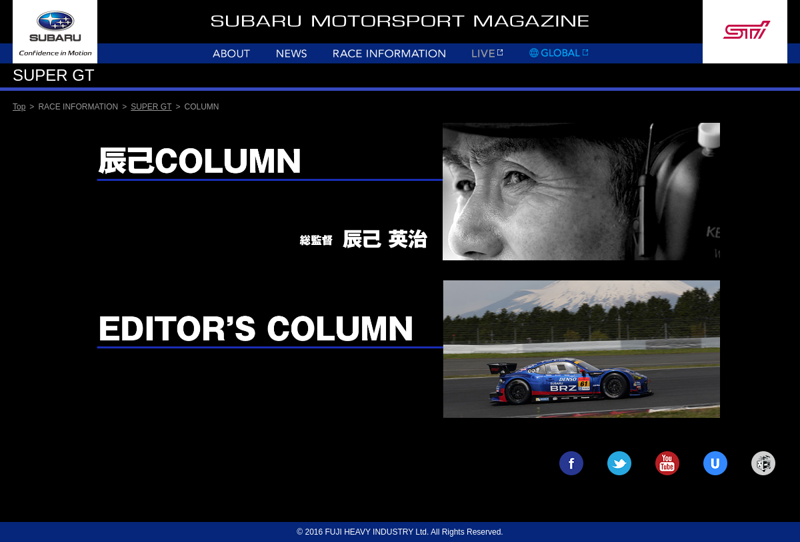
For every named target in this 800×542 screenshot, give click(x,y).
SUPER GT (151, 106)
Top (19, 106)
